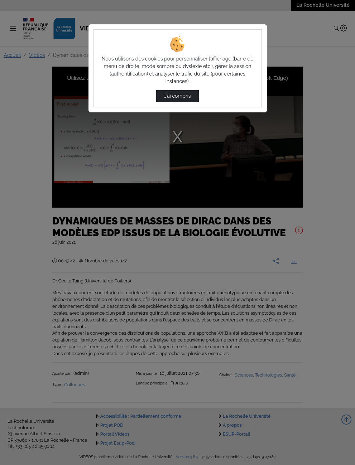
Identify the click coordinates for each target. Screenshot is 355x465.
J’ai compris (177, 96)
